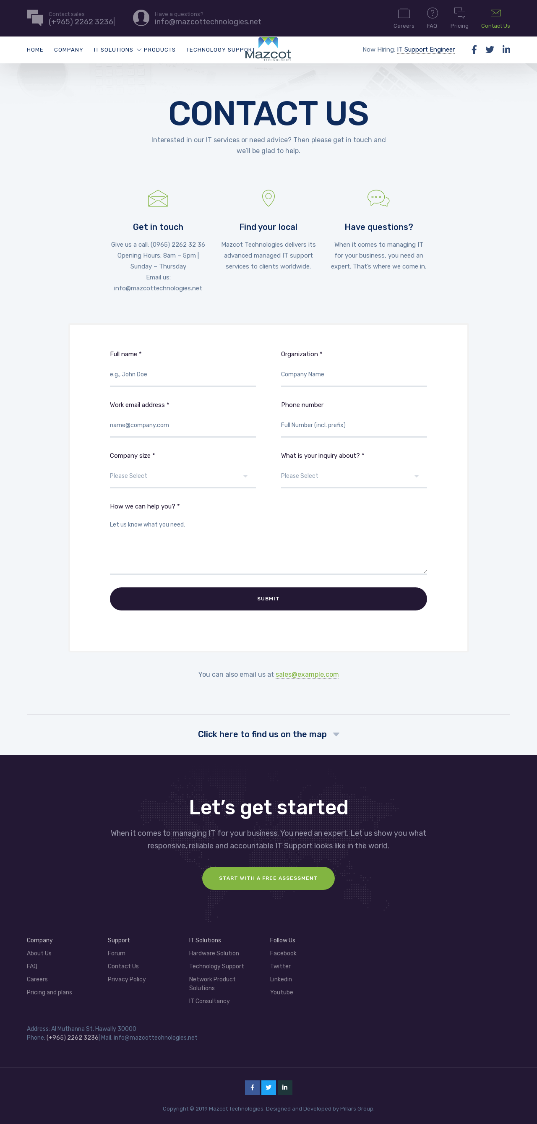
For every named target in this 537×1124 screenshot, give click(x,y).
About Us (39, 950)
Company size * (183, 470)
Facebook (283, 950)
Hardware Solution (214, 950)
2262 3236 (83, 1034)
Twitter (280, 963)
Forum (116, 950)
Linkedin (281, 976)
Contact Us (495, 17)
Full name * (183, 368)
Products (160, 50)
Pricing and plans (49, 989)
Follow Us (282, 937)
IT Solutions (113, 50)
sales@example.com (307, 671)
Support (119, 937)
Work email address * (183, 419)
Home (35, 50)
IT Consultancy (209, 998)
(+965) (57, 1034)
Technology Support (220, 50)
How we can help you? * (268, 539)
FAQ (432, 17)
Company (68, 50)
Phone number (354, 419)
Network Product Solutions (212, 981)
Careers (404, 17)
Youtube (281, 989)
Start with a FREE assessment (268, 875)
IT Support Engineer (426, 49)
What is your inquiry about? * (354, 470)
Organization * (354, 368)
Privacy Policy (127, 976)
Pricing (460, 17)
